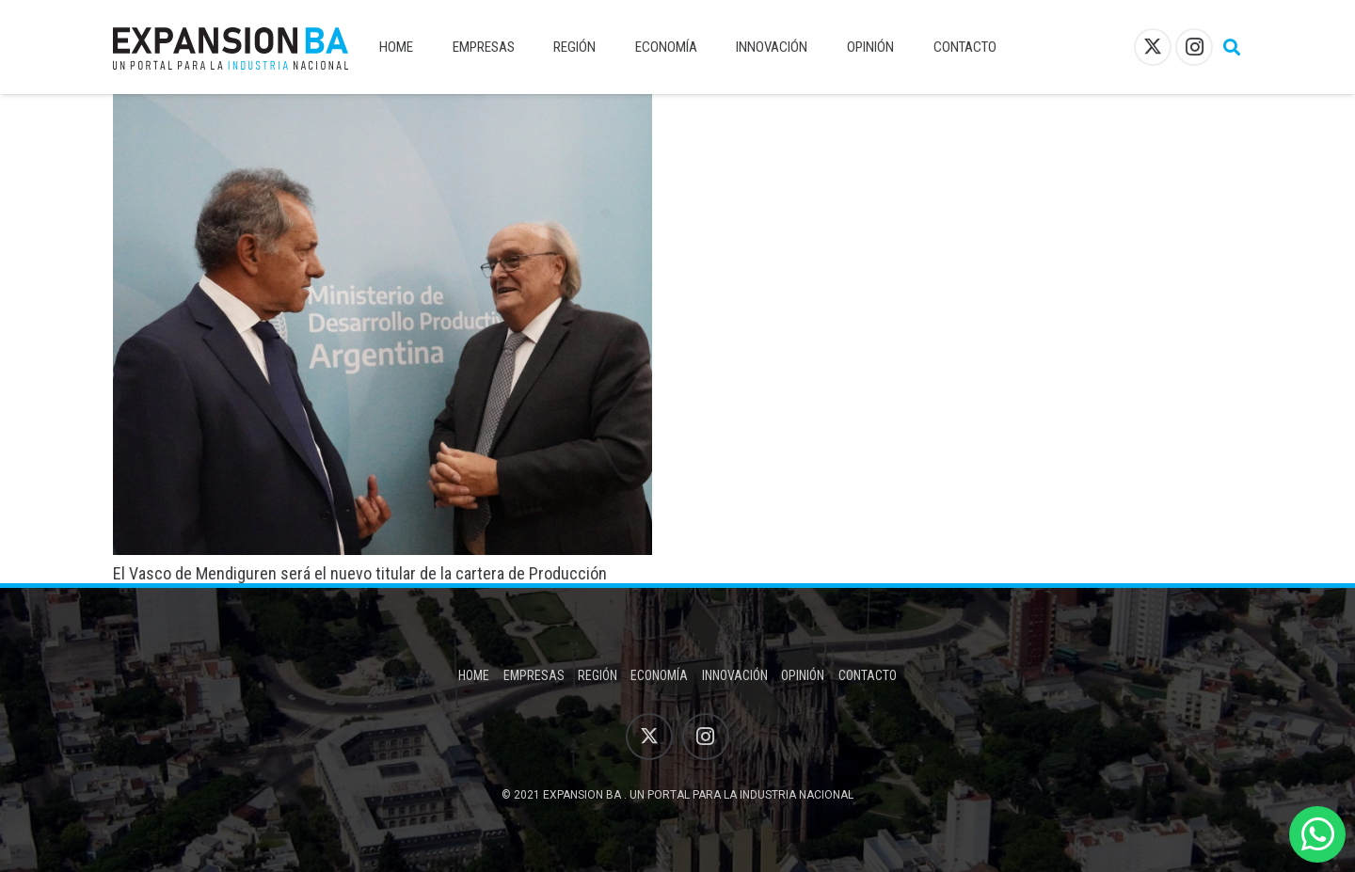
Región (597, 675)
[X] (1153, 47)
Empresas (534, 675)
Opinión (802, 675)
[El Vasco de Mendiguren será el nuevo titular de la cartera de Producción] (382, 107)
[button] (1232, 47)
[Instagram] (1194, 47)
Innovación (735, 675)
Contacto (867, 675)
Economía (659, 675)
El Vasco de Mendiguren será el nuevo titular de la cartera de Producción (360, 573)
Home (473, 675)
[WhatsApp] (1317, 834)
